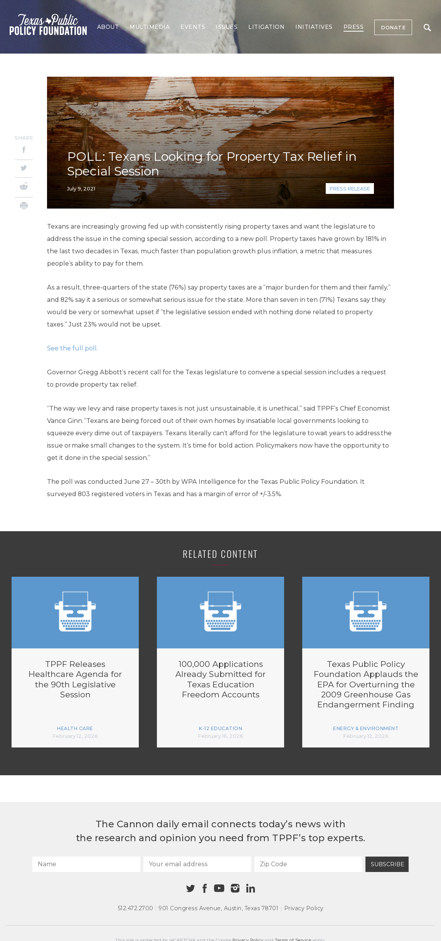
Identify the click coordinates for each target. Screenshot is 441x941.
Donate (393, 27)
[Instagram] (235, 888)
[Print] (24, 206)
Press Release (350, 188)
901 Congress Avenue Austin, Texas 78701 (218, 908)
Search (427, 27)
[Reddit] (24, 187)
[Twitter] (24, 168)
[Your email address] (197, 864)
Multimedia (150, 27)
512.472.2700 (135, 908)
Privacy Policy (303, 908)
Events (192, 27)
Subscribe (387, 864)
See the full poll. (72, 348)
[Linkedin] (250, 888)
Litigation (266, 27)
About (108, 27)
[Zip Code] (308, 864)
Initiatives (314, 27)
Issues (226, 27)
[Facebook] (24, 151)
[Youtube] (219, 888)
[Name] (86, 864)
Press (353, 27)
